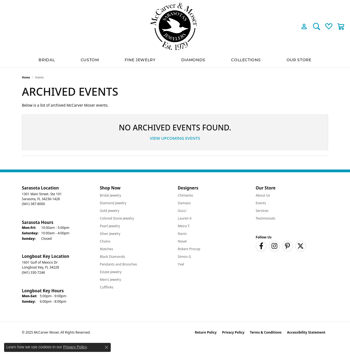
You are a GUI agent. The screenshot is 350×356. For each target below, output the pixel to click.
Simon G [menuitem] (184, 256)
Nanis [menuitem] (182, 233)
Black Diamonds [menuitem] (112, 256)
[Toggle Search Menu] (316, 26)
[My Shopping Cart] (341, 26)
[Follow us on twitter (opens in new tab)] (300, 246)
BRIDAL (47, 59)
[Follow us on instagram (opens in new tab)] (274, 246)
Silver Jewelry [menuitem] (110, 233)
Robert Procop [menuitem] (189, 249)
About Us (263, 195)
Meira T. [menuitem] (184, 226)
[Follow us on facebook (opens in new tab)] (261, 246)
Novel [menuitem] (182, 241)
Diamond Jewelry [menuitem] (113, 203)
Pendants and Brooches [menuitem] (118, 264)
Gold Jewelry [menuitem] (109, 210)
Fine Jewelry (140, 59)
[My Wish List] (328, 26)
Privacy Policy (233, 332)
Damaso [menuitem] (184, 203)
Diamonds (193, 59)
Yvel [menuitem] (181, 264)
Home (26, 77)
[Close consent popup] (106, 347)
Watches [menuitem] (106, 249)
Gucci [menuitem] (182, 210)
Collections (246, 59)
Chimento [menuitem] (185, 195)
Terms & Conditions (266, 332)
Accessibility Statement (306, 332)
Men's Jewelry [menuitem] (110, 279)
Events (261, 203)
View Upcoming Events (175, 138)
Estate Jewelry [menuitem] (110, 272)
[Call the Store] (33, 204)
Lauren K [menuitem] (185, 218)
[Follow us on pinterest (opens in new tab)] (287, 246)
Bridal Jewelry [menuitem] (110, 195)
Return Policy (206, 332)
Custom (90, 59)
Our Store (299, 59)
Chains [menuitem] (105, 241)
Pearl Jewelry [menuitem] (110, 226)
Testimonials (265, 218)
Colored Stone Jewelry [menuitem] (117, 218)
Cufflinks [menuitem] (106, 287)
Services (262, 210)
